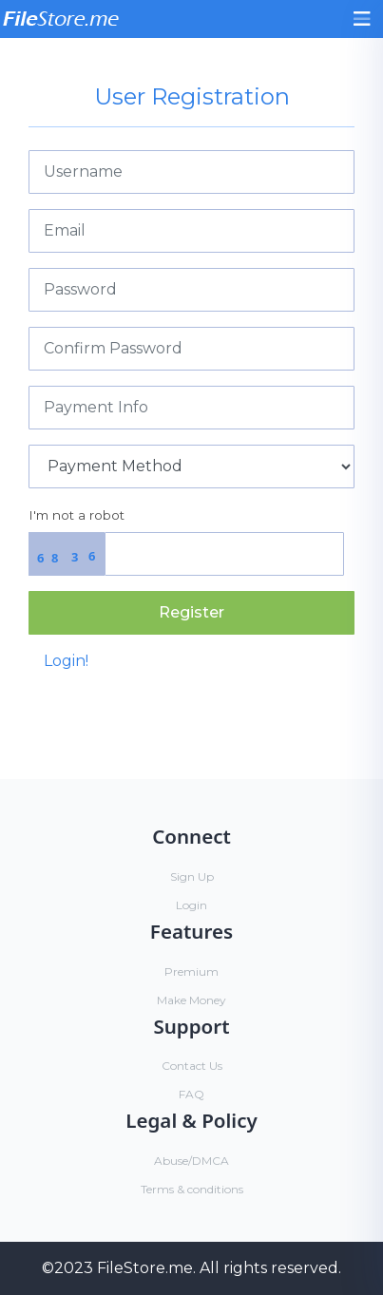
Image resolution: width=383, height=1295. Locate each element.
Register (191, 612)
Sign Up (192, 876)
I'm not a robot (76, 515)
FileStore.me (145, 1268)
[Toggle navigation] (362, 19)
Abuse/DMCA (191, 1160)
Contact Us (192, 1065)
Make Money (191, 1000)
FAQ (191, 1094)
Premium (191, 971)
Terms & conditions (192, 1189)
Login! (66, 661)
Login (191, 905)
